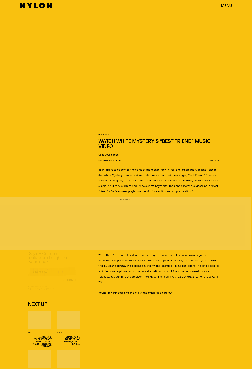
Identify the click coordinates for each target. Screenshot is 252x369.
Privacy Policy (44, 293)
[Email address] (52, 274)
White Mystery (113, 175)
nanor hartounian (111, 160)
